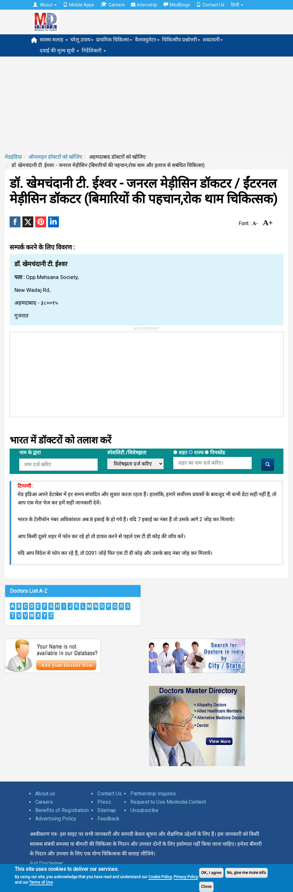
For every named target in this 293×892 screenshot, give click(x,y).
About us (45, 794)
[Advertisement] (146, 105)
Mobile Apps (78, 4)
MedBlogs (177, 4)
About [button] (45, 4)
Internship (144, 4)
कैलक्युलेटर (147, 40)
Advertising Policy (55, 819)
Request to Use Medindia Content (168, 802)
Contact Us (210, 4)
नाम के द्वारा (30, 453)
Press (104, 802)
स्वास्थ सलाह (54, 40)
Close (206, 886)
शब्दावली (213, 40)
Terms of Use (41, 882)
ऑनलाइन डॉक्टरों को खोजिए (55, 157)
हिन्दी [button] (237, 4)
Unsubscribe (144, 810)
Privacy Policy (186, 877)
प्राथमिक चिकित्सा (114, 40)
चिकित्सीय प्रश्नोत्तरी (181, 40)
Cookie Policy (160, 877)
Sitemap (106, 810)
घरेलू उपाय (82, 40)
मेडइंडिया (13, 157)
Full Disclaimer (46, 863)
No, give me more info (246, 872)
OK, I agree (211, 872)
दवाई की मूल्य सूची (59, 51)
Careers (113, 4)
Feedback (108, 819)
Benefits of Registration (62, 810)
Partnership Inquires (153, 794)
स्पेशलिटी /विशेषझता (126, 453)
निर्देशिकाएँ (94, 51)
